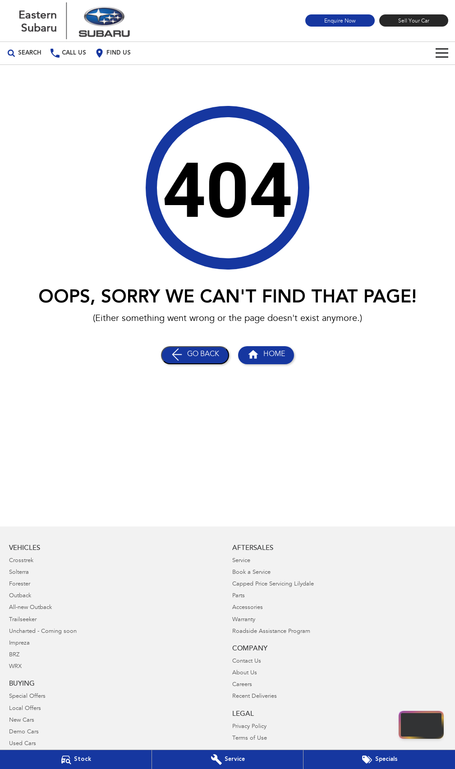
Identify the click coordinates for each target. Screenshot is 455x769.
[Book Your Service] (227, 759)
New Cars (21, 720)
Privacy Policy (249, 727)
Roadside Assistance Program (271, 632)
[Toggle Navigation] (442, 53)
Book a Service (251, 573)
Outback (20, 596)
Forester (19, 584)
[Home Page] (74, 20)
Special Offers (27, 697)
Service (241, 561)
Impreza (19, 643)
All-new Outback (30, 608)
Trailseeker (23, 620)
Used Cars (22, 744)
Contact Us (246, 661)
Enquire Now (340, 21)
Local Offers (25, 709)
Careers (242, 685)
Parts (238, 596)
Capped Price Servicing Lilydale (273, 584)
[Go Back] (195, 355)
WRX (15, 667)
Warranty (243, 620)
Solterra (19, 573)
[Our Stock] (76, 759)
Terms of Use (249, 739)
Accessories (247, 608)
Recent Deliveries (254, 697)
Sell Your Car (413, 21)
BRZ (14, 655)
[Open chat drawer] (421, 725)
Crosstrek (21, 561)
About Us (244, 673)
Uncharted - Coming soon (43, 632)
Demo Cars (24, 732)
